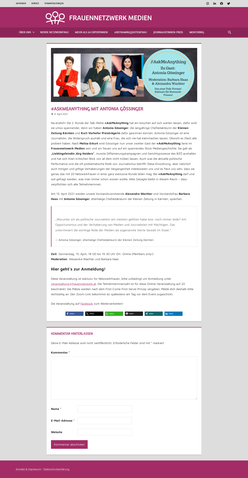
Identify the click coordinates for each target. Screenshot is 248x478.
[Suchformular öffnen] (230, 32)
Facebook (86, 303)
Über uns (27, 32)
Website (56, 432)
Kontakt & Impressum (28, 469)
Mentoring (196, 32)
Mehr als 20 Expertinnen (91, 32)
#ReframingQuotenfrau (130, 32)
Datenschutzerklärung (56, 469)
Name (56, 409)
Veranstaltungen (54, 3)
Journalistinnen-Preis (168, 32)
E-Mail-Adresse (63, 420)
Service (35, 3)
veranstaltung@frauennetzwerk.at (73, 284)
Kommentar (60, 352)
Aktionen (21, 3)
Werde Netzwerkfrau (54, 32)
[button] (74, 314)
